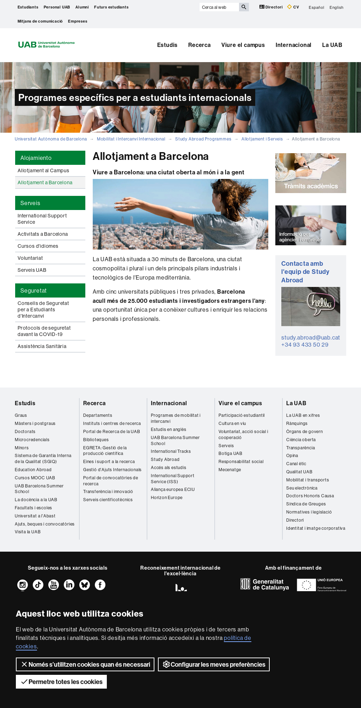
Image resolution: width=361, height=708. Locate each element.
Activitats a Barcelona (43, 234)
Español (316, 7)
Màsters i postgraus (35, 423)
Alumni (82, 7)
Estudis (167, 44)
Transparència (300, 447)
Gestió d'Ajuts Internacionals (112, 469)
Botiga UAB (231, 453)
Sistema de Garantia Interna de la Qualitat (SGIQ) (43, 458)
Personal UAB (57, 7)
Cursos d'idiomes (38, 246)
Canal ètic (296, 463)
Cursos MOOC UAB (35, 477)
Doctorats (25, 431)
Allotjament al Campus (43, 170)
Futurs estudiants (111, 7)
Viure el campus (243, 44)
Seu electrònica (302, 488)
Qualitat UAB (299, 471)
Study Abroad (165, 459)
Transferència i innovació (108, 491)
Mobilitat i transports (307, 479)
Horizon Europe (167, 497)
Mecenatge (230, 469)
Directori (271, 7)
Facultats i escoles (33, 507)
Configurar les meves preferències (213, 664)
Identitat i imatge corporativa (315, 528)
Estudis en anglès (168, 429)
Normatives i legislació (309, 512)
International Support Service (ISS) (173, 478)
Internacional (294, 44)
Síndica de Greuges (306, 503)
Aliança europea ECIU (173, 489)
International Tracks (171, 451)
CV (293, 7)
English (337, 7)
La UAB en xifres (303, 415)
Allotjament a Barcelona (45, 182)
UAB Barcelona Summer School (39, 488)
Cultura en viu (232, 423)
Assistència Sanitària (42, 346)
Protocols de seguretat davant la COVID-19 (44, 331)
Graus (21, 415)
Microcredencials (32, 439)
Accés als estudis (168, 467)
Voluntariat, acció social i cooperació (243, 434)
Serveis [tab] (30, 202)
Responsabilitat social (241, 461)
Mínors (22, 447)
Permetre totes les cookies (61, 681)
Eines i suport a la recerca (109, 461)
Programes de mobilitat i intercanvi (176, 418)
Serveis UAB (32, 270)
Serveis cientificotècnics (108, 499)
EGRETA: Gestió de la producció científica (105, 450)
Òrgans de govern (304, 431)
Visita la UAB (28, 531)
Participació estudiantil (242, 415)
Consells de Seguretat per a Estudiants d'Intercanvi (43, 309)
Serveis (226, 445)
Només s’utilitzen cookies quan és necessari (85, 664)
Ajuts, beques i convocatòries (45, 524)
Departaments (97, 415)
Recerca (199, 44)
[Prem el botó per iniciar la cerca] (244, 7)
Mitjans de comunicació (40, 21)
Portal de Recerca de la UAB (111, 431)
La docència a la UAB (36, 499)
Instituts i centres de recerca (112, 423)
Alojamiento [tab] (36, 157)
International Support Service (42, 218)
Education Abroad (33, 469)
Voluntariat (30, 258)
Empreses (77, 21)
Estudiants (28, 7)
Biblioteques (96, 439)
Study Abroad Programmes (203, 139)
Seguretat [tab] (33, 290)
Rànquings (297, 423)
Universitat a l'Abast (35, 515)
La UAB (332, 44)
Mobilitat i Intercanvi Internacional (131, 139)
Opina (292, 455)
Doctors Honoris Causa (310, 495)
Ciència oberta (301, 439)
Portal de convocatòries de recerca (110, 480)
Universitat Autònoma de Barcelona (51, 139)
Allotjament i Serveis (262, 139)
